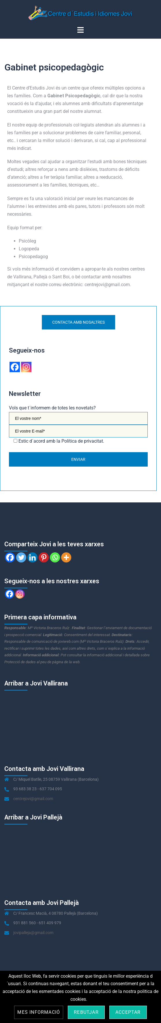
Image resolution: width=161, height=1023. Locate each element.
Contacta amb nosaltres (78, 322)
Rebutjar (86, 1012)
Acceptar (128, 1012)
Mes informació (38, 1012)
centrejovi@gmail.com (33, 798)
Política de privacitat (82, 441)
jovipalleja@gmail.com (33, 932)
